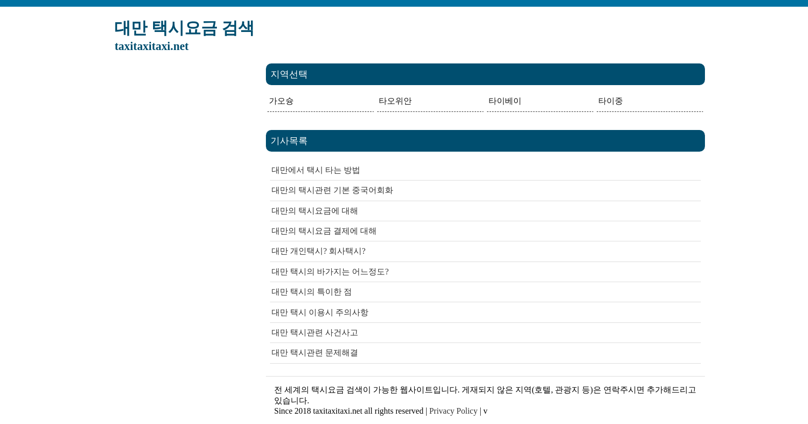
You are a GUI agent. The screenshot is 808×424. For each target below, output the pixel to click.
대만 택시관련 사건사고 (315, 332)
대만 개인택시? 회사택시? (318, 251)
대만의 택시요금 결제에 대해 (324, 230)
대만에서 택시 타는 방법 (316, 170)
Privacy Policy (453, 410)
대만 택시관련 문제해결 (315, 352)
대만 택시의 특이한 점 (312, 291)
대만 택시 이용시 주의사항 (320, 312)
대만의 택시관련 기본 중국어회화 (332, 190)
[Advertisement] (180, 218)
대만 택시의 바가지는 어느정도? (330, 271)
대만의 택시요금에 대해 (315, 210)
